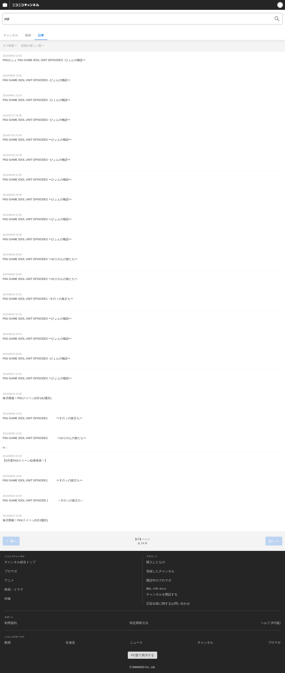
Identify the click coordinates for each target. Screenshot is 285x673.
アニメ (9, 580)
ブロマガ (10, 571)
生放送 (70, 642)
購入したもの (155, 562)
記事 (41, 35)
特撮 (7, 598)
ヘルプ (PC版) (271, 623)
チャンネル (11, 35)
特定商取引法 (139, 623)
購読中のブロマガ (158, 580)
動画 (28, 35)
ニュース (136, 642)
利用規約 (10, 623)
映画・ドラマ (13, 589)
